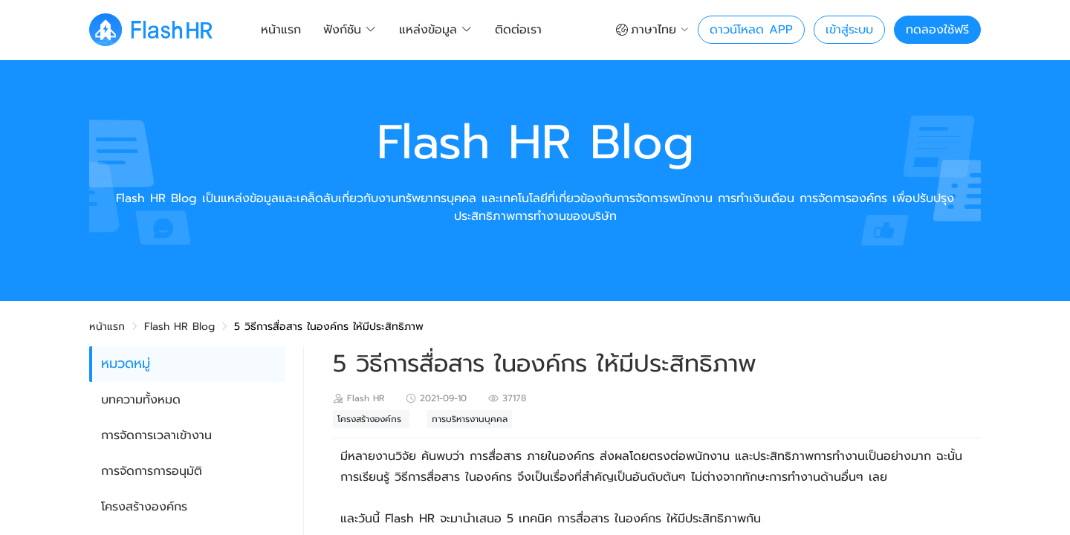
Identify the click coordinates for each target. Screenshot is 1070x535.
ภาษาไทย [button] (652, 30)
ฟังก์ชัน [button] (350, 30)
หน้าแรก (281, 30)
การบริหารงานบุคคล (470, 419)
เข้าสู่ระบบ (849, 30)
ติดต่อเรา (518, 30)
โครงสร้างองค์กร (144, 507)
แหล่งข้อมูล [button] (436, 30)
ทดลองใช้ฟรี (937, 30)
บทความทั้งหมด (141, 400)
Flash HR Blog (179, 326)
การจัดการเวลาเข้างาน (156, 435)
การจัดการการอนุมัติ (151, 471)
